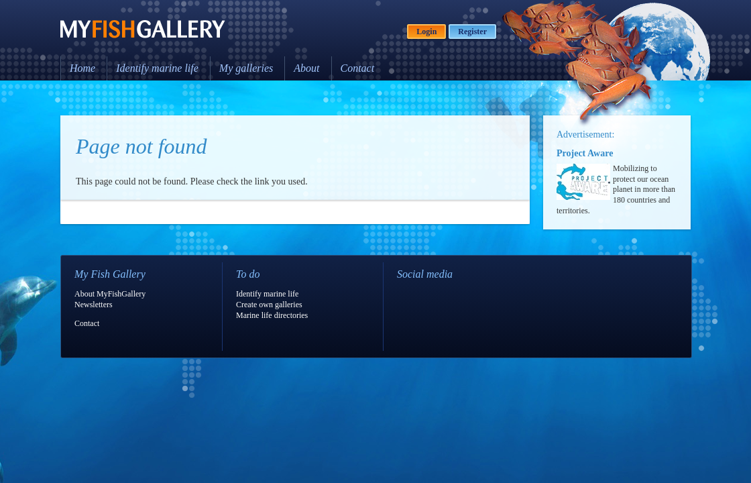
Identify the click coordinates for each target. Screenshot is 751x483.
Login (426, 31)
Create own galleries (269, 304)
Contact (358, 68)
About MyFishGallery (110, 294)
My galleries (246, 68)
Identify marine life (157, 68)
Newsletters (93, 304)
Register (472, 31)
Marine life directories (272, 315)
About (306, 68)
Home (82, 68)
